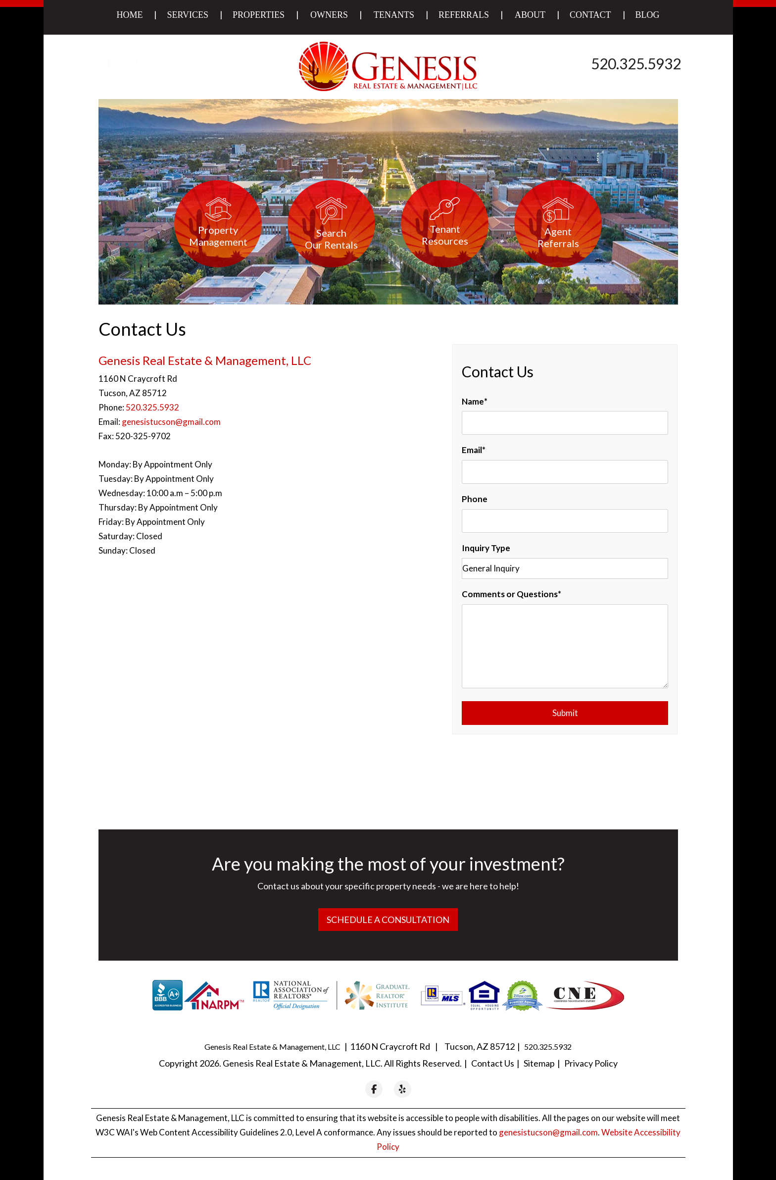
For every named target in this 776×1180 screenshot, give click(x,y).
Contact (590, 15)
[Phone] (565, 521)
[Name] (565, 423)
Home (129, 15)
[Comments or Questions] (565, 646)
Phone (474, 499)
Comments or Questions (510, 594)
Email (472, 450)
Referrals (463, 15)
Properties (259, 15)
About (530, 15)
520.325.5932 (636, 63)
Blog (647, 15)
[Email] (565, 472)
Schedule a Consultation (388, 919)
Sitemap (539, 1063)
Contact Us (492, 1063)
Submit (565, 713)
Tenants (394, 15)
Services (187, 15)
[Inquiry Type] (565, 568)
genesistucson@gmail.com (171, 421)
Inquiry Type (486, 548)
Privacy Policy (591, 1063)
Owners (329, 15)
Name (473, 401)
